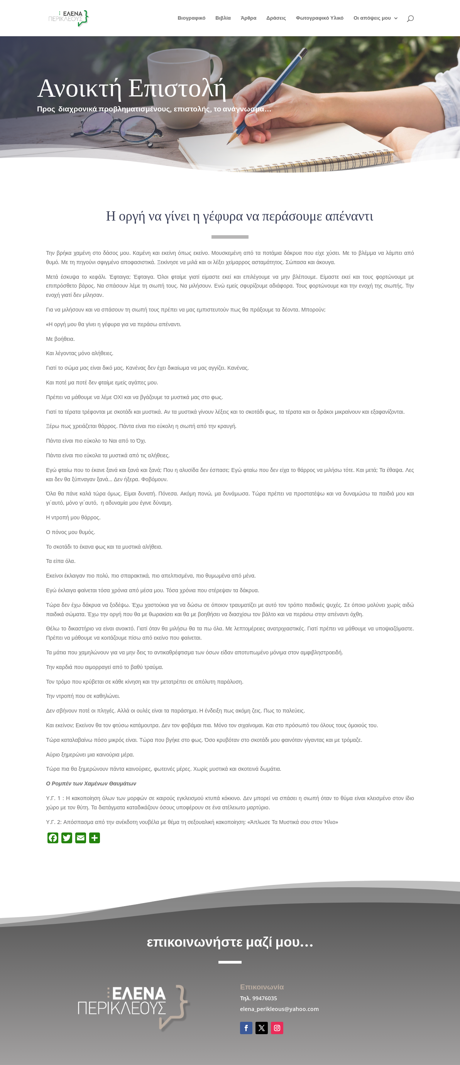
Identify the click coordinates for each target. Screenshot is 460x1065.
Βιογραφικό (191, 18)
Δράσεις (276, 18)
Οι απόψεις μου (372, 18)
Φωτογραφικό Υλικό (319, 18)
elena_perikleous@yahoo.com (279, 1009)
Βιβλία (223, 18)
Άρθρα (249, 18)
